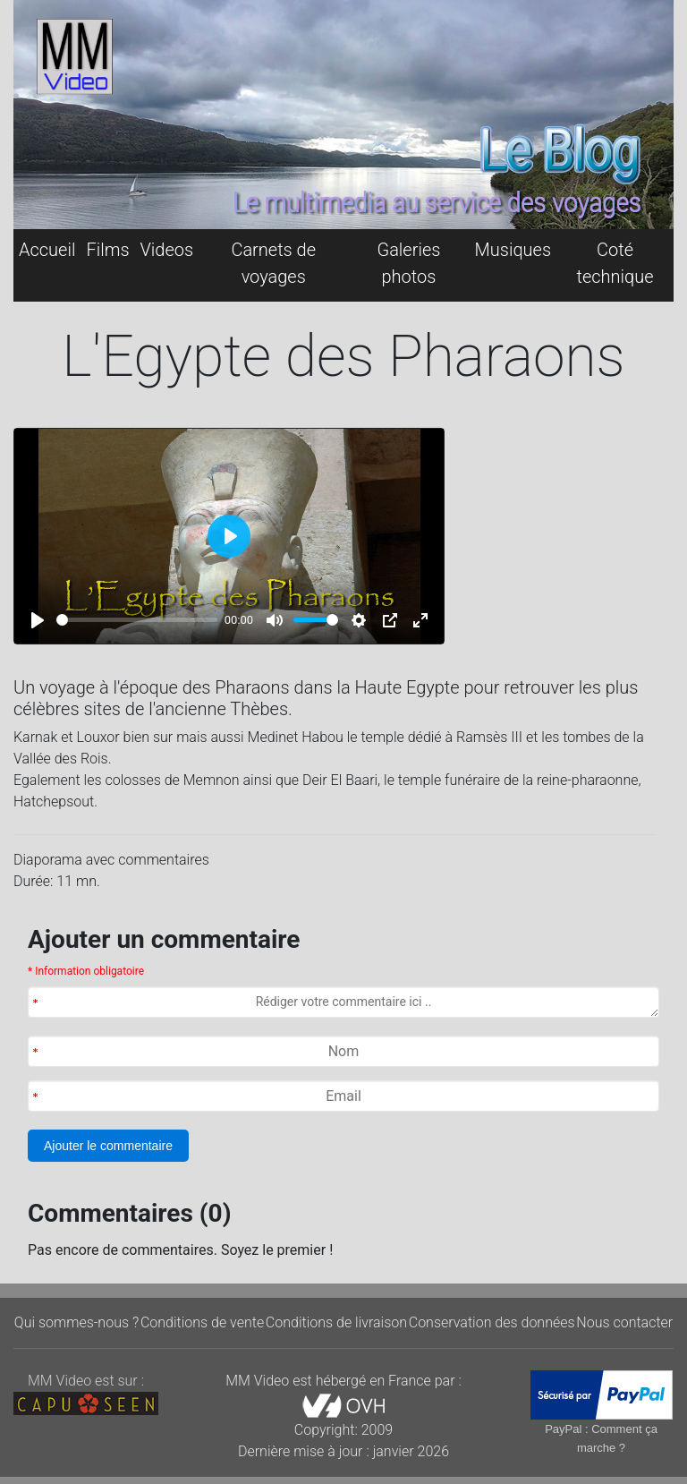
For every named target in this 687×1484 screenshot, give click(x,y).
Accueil (47, 249)
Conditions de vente (202, 1322)
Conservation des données (492, 1322)
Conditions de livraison (336, 1322)
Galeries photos (408, 263)
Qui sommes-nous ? (76, 1322)
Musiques (513, 249)
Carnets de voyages (273, 263)
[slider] (136, 619)
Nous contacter (624, 1322)
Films (107, 249)
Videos (167, 249)
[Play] (37, 620)
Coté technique (615, 263)
